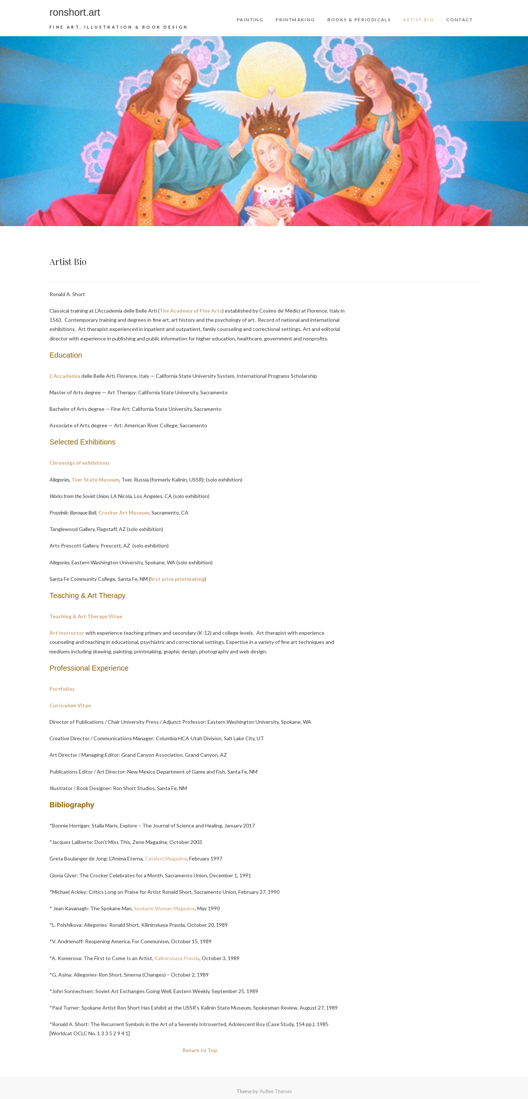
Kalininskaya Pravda (176, 958)
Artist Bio (418, 19)
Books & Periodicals (359, 19)
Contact (459, 19)
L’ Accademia (65, 376)
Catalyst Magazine (165, 858)
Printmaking (295, 19)
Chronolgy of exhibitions (80, 463)
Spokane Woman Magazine (164, 908)
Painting (250, 19)
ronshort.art (75, 12)
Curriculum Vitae (70, 705)
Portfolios (62, 689)
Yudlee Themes (275, 1091)
